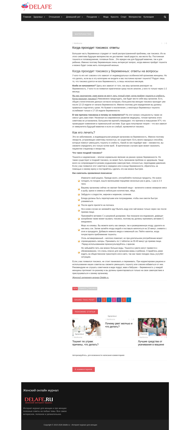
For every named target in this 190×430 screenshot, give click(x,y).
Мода (105, 17)
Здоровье (37, 17)
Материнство (135, 17)
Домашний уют (73, 17)
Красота (115, 17)
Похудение (92, 17)
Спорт (124, 17)
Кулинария (149, 17)
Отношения (54, 17)
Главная (27, 17)
